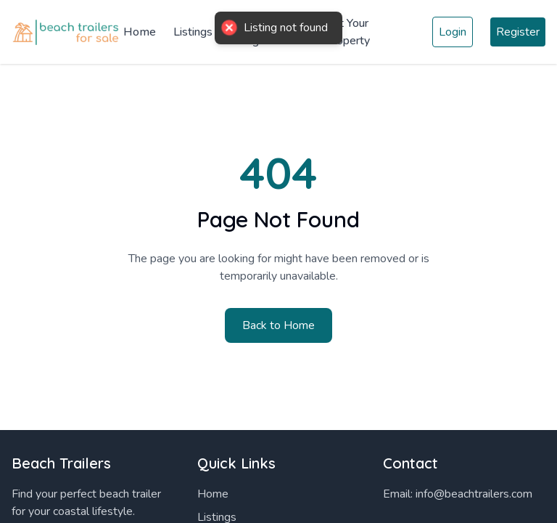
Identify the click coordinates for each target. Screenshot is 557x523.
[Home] (67, 32)
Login (452, 32)
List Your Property (347, 32)
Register (518, 32)
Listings (193, 32)
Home (139, 32)
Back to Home (278, 325)
